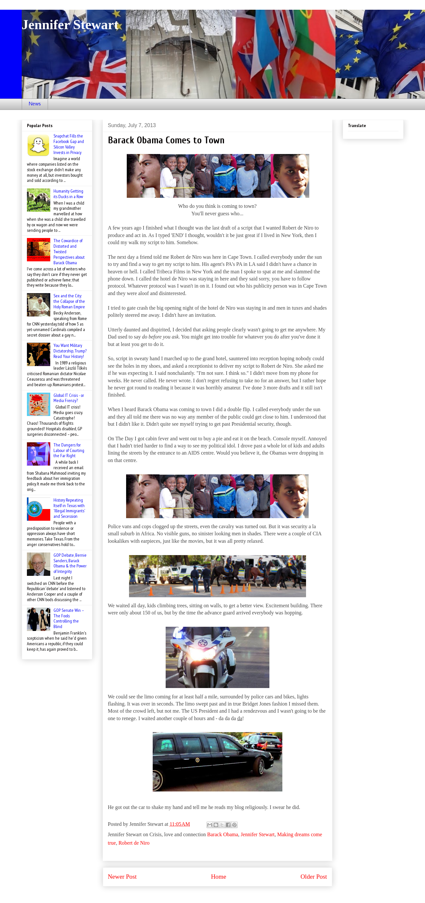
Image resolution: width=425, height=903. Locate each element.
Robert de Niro (133, 843)
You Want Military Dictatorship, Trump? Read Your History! (70, 350)
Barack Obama (222, 834)
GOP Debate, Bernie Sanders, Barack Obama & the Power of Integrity (70, 563)
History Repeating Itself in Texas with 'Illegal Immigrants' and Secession (69, 508)
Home (218, 876)
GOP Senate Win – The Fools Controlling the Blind (68, 618)
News (35, 104)
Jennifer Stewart (70, 24)
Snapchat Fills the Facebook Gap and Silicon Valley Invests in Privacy (68, 144)
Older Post (314, 876)
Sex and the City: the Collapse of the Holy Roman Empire (69, 301)
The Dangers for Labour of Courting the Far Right (68, 450)
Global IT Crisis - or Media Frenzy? (68, 398)
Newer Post (122, 876)
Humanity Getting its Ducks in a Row (68, 193)
